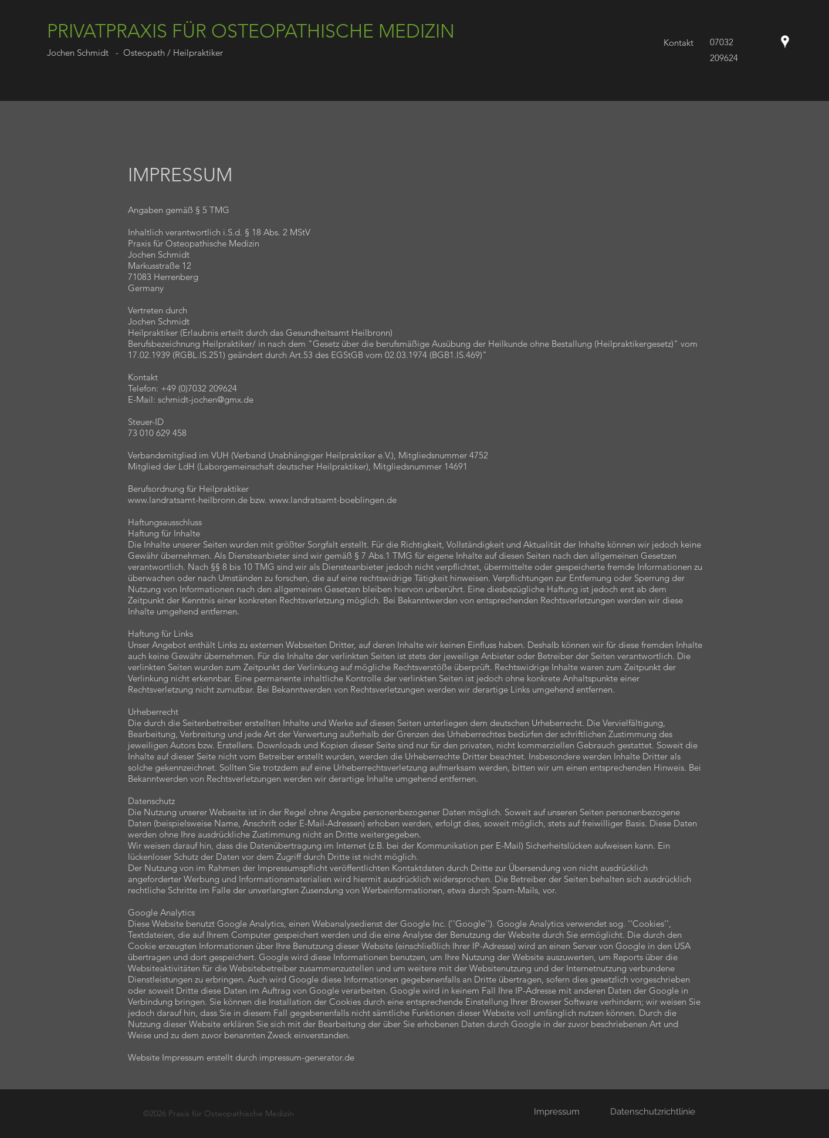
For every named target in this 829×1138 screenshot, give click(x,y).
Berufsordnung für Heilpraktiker (188, 488)
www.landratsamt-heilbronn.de (188, 499)
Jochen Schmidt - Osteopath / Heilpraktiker (135, 52)
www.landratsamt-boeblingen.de (333, 499)
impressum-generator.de (306, 1057)
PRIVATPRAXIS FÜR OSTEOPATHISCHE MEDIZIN (251, 31)
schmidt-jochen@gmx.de (205, 399)
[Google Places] (785, 41)
